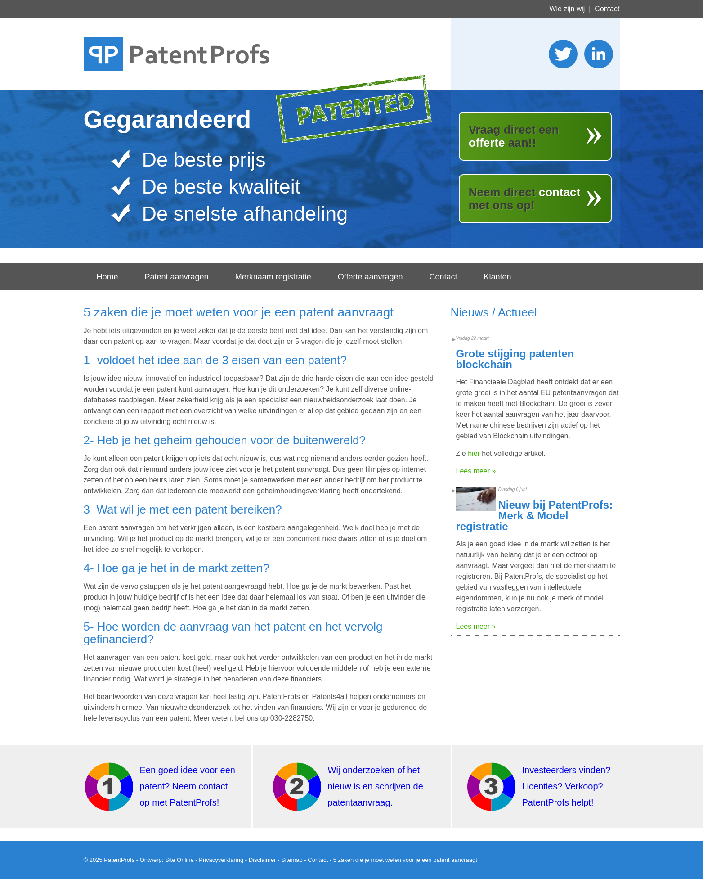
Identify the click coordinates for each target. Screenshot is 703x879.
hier (474, 453)
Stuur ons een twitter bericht (563, 54)
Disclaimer (262, 859)
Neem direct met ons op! (525, 198)
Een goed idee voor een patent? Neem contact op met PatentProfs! (187, 786)
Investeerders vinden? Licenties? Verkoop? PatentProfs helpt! (566, 786)
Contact (607, 9)
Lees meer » (476, 471)
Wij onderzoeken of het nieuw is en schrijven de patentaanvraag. (375, 786)
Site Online (179, 859)
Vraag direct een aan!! (514, 136)
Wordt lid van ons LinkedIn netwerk (598, 54)
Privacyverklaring (221, 859)
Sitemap (292, 859)
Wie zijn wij (567, 9)
